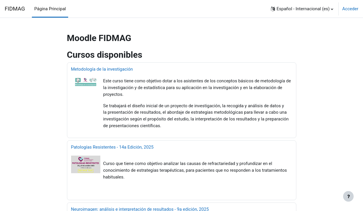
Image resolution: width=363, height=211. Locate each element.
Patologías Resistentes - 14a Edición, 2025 (112, 146)
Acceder (350, 8)
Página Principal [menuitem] (50, 8)
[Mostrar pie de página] (348, 196)
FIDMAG (15, 9)
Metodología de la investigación (102, 69)
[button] (302, 9)
